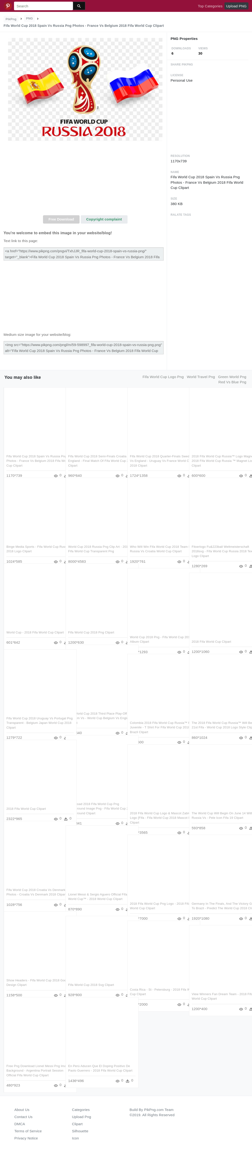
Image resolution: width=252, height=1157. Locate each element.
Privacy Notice (26, 1138)
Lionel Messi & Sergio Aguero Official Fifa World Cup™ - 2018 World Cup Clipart (94, 891)
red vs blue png (233, 382)
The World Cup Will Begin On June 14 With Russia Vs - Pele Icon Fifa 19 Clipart (219, 810)
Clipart (77, 1124)
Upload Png (81, 1117)
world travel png (201, 377)
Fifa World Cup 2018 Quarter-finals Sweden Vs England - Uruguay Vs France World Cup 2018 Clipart (155, 453)
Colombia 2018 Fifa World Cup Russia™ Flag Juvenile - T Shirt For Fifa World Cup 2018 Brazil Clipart (155, 719)
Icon (75, 1138)
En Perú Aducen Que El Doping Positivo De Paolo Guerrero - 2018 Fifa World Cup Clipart (92, 1063)
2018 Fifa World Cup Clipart (211, 634)
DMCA (19, 1124)
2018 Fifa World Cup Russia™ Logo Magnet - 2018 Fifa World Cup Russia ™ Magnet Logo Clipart (218, 453)
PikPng (11, 19)
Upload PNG (236, 6)
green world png (232, 377)
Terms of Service (28, 1131)
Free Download (61, 219)
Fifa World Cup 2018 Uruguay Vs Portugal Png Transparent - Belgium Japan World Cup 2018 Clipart (31, 715)
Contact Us (23, 1117)
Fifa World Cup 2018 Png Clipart (91, 625)
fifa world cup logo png (163, 377)
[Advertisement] (85, 179)
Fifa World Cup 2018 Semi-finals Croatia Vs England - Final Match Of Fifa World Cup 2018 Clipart (93, 453)
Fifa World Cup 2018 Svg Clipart (91, 977)
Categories (81, 1110)
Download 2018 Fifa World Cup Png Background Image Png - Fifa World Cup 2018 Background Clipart (93, 801)
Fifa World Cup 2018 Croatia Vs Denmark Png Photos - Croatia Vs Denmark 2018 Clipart (30, 887)
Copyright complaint (104, 219)
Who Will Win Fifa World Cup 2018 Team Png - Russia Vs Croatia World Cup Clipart (156, 543)
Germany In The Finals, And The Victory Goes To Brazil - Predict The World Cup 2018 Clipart (217, 900)
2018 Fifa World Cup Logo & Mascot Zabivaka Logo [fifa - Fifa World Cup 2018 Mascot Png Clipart (156, 810)
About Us (22, 1110)
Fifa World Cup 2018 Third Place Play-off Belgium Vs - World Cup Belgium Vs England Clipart (95, 710)
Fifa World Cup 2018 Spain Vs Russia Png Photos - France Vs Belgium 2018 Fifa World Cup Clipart (33, 453)
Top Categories (210, 6)
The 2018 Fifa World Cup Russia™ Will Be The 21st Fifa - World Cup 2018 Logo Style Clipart (216, 719)
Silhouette (80, 1131)
